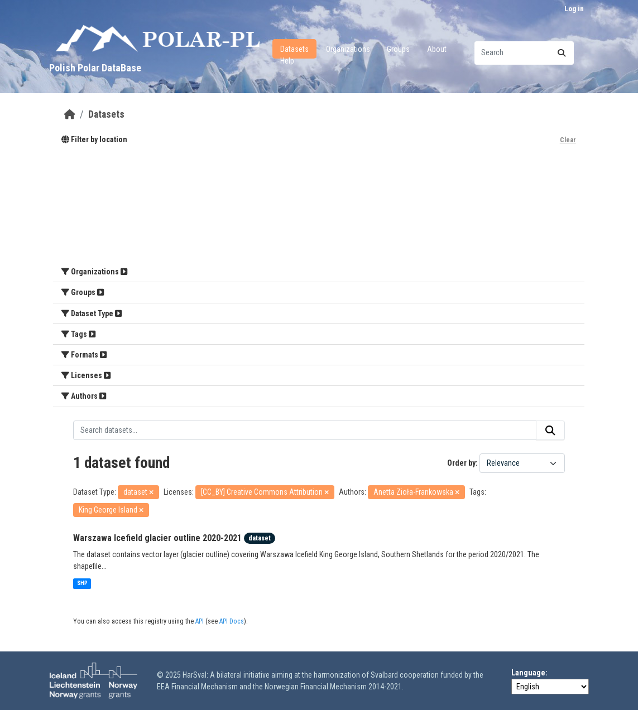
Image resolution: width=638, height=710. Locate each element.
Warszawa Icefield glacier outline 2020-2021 (157, 538)
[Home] (69, 114)
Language (528, 672)
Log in (574, 8)
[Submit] (561, 53)
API (199, 621)
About (437, 49)
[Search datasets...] (523, 53)
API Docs (231, 621)
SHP (82, 583)
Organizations (348, 49)
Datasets (294, 49)
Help (287, 60)
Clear (568, 140)
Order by (461, 462)
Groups (398, 49)
